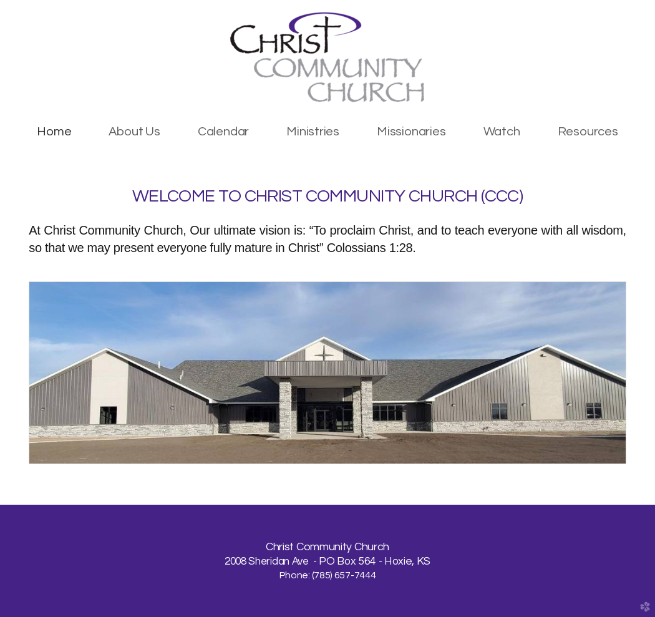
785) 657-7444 (345, 575)
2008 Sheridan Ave (268, 561)
